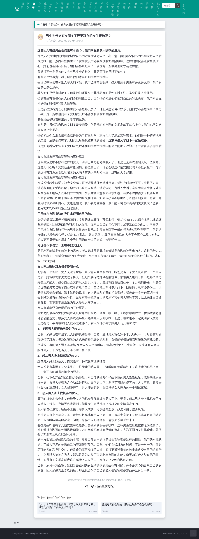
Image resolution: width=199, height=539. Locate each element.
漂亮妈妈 (118, 9)
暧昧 (43, 498)
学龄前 (101, 7)
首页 (22, 5)
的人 (69, 498)
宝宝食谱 (112, 9)
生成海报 (105, 486)
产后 (79, 5)
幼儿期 (95, 7)
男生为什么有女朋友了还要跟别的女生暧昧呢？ (77, 24)
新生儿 (84, 7)
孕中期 (56, 7)
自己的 (50, 498)
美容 (124, 5)
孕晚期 (62, 7)
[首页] (38, 24)
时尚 (129, 5)
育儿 (73, 5)
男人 (63, 498)
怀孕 (28, 5)
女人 (57, 498)
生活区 (45, 7)
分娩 (67, 5)
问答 (152, 5)
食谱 (107, 5)
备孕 (33, 5)
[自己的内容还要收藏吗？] (92, 486)
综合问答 (158, 9)
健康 (135, 5)
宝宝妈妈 (51, 40)
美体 (141, 5)
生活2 (50, 7)
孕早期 (39, 7)
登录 (184, 9)
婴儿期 (90, 7)
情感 (146, 5)
